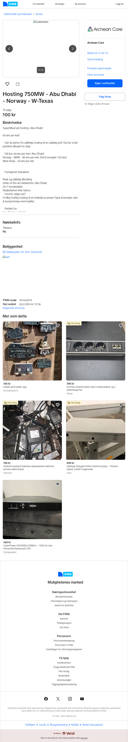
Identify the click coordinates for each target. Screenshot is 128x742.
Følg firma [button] (105, 96)
